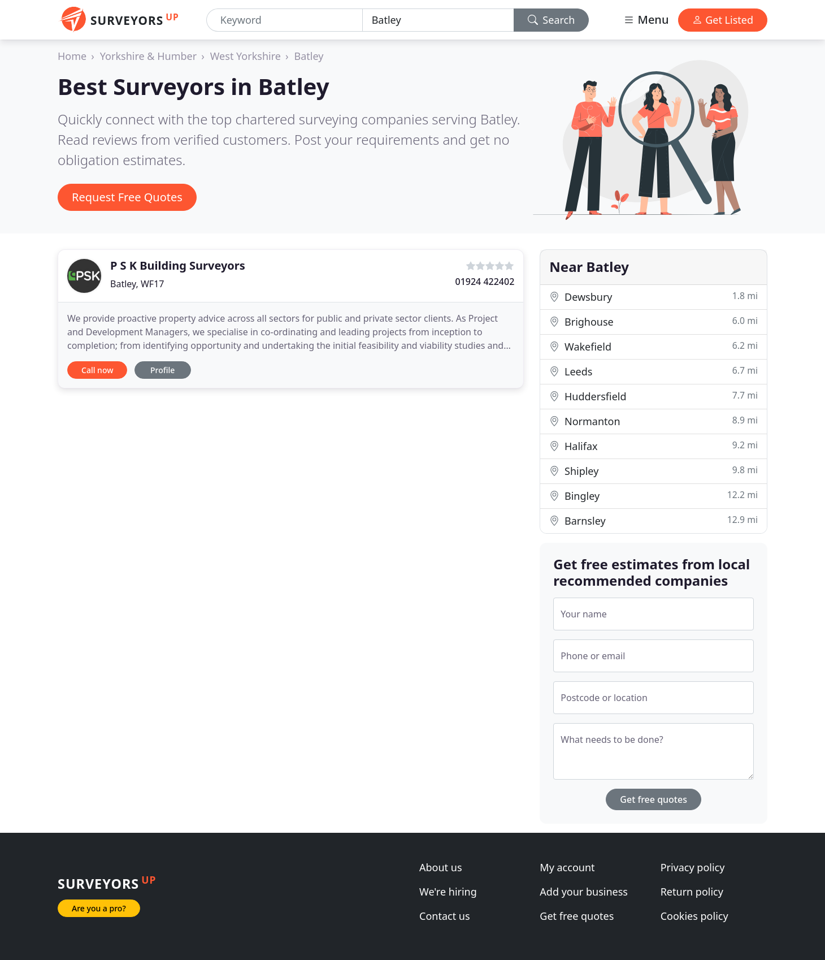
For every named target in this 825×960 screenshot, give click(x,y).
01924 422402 (484, 281)
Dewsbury (653, 296)
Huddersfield (653, 396)
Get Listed (722, 20)
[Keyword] (284, 20)
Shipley (653, 471)
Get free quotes (653, 799)
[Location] (438, 20)
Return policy (692, 891)
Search (551, 20)
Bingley (653, 495)
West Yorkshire (245, 56)
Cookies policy (694, 916)
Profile (162, 370)
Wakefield (653, 346)
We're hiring (448, 891)
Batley (309, 56)
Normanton (653, 421)
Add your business (584, 891)
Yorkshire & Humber (148, 56)
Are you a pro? (99, 908)
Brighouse (653, 321)
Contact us (444, 916)
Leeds (653, 371)
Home (72, 56)
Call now (97, 370)
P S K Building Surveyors (177, 265)
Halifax (653, 446)
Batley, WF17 (137, 284)
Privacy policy (693, 867)
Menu (645, 19)
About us (440, 867)
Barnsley (653, 520)
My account (567, 867)
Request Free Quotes (127, 197)
